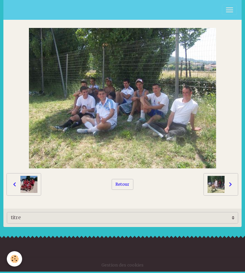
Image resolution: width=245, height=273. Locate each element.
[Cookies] (14, 259)
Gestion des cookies (122, 265)
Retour (122, 184)
